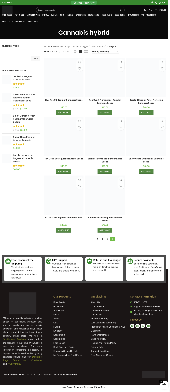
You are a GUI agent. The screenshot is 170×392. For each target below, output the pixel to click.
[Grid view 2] (75, 52)
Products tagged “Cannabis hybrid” (89, 46)
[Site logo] (10, 12)
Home (47, 46)
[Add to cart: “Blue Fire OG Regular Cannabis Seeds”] (63, 111)
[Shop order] (105, 51)
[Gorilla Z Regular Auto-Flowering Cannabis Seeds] (146, 77)
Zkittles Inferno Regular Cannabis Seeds (105, 160)
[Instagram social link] (159, 3)
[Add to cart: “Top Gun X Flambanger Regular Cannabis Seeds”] (105, 111)
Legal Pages (67, 387)
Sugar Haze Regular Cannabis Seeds (24, 139)
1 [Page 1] (102, 239)
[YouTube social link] (164, 3)
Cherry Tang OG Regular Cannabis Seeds (146, 160)
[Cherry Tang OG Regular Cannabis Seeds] (146, 136)
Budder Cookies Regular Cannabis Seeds (105, 219)
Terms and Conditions (27, 360)
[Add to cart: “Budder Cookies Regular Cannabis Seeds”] (105, 230)
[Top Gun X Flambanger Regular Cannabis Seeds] (105, 77)
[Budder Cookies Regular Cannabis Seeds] (105, 195)
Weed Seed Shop (61, 46)
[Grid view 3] (80, 52)
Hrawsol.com (70, 374)
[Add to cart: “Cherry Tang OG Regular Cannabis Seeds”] (146, 171)
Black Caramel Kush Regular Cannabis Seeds (24, 119)
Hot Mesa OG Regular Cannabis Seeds (63, 160)
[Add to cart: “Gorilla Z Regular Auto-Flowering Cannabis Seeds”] (146, 111)
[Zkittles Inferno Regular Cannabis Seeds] (105, 136)
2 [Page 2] (107, 239)
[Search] (83, 12)
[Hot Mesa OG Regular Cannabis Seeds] (63, 136)
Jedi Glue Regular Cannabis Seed (23, 78)
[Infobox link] (7, 2)
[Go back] (54, 33)
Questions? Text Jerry (83, 2)
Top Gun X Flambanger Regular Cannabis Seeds (105, 101)
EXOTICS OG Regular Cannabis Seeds (63, 219)
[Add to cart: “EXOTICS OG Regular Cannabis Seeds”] (63, 230)
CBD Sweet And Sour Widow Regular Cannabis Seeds (24, 97)
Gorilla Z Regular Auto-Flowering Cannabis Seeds (146, 100)
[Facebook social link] (152, 3)
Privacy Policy (14, 364)
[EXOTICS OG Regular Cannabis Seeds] (63, 195)
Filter (35, 58)
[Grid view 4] (86, 52)
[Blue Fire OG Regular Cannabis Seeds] (63, 77)
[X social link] (156, 3)
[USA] (148, 343)
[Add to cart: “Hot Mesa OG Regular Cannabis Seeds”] (63, 171)
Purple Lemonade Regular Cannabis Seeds (23, 158)
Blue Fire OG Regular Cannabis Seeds (63, 100)
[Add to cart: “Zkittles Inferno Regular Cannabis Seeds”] (105, 171)
